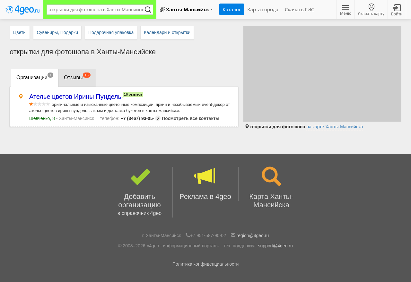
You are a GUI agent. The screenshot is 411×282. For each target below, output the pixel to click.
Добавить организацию (140, 192)
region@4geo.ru (253, 235)
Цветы (19, 32)
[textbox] (96, 9)
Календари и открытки (167, 32)
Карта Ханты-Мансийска (271, 188)
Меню (345, 10)
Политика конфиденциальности (205, 264)
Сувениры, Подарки (57, 32)
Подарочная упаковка (111, 32)
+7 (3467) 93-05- (130, 118)
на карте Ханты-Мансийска (334, 126)
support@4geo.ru (275, 245)
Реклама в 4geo (205, 184)
